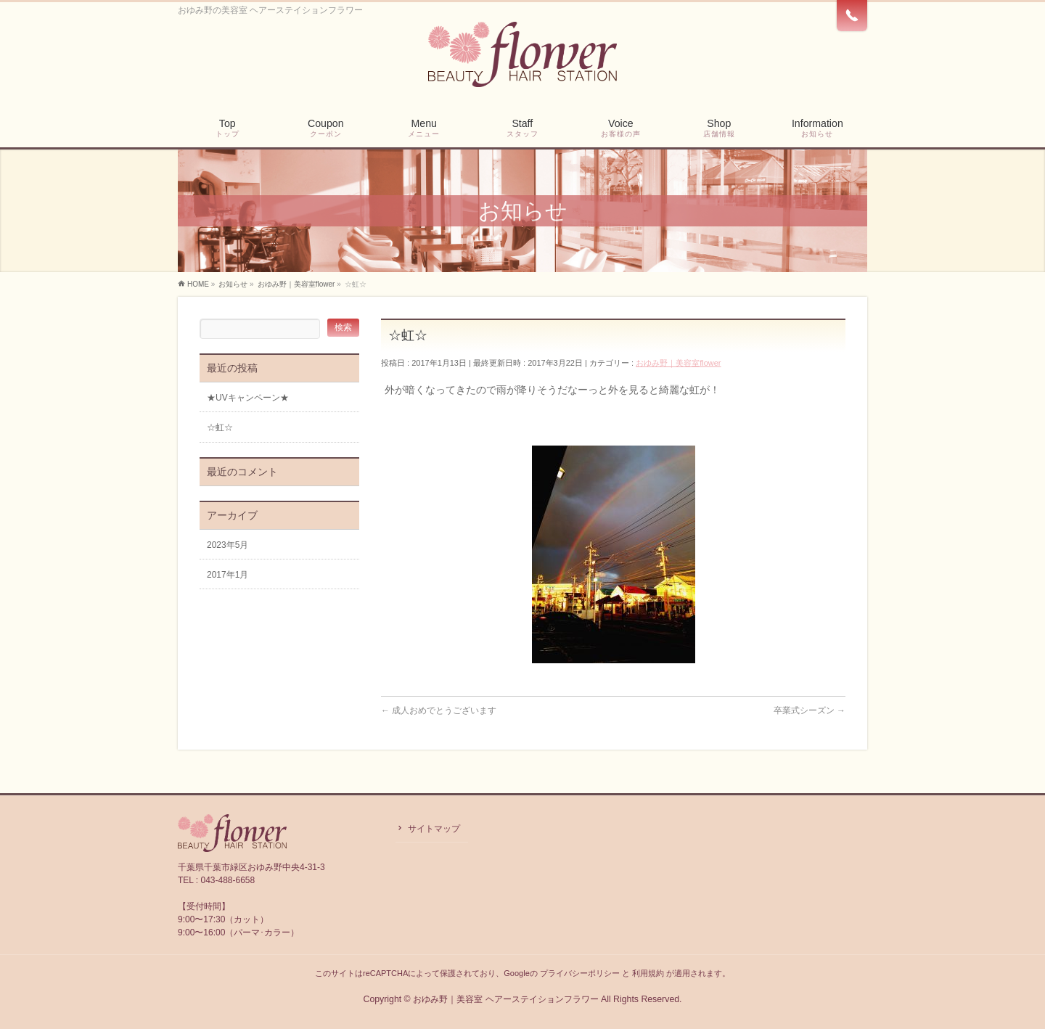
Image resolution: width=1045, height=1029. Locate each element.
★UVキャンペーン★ (248, 398)
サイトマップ (434, 829)
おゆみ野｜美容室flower (678, 362)
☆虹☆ (220, 427)
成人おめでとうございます (438, 710)
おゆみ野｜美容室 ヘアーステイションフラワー (505, 999)
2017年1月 (227, 575)
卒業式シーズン (809, 710)
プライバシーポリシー (580, 973)
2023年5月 (227, 545)
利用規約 (648, 973)
